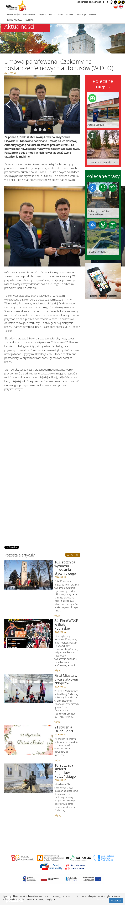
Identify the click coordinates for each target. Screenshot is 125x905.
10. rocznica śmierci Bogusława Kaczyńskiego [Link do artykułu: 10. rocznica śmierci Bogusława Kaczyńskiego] (65, 771)
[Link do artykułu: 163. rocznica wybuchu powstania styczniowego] (28, 575)
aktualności (13, 14)
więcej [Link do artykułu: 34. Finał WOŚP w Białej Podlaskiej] (57, 670)
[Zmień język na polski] (115, 6)
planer (69, 14)
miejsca (42, 14)
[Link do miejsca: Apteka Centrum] (103, 110)
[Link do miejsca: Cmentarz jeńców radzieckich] (103, 147)
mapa (60, 14)
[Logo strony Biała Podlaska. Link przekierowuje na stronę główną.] (16, 5)
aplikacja (81, 14)
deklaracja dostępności (89, 1)
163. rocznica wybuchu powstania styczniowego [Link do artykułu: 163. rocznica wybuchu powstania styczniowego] (65, 568)
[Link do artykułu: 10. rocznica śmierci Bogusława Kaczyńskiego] (28, 778)
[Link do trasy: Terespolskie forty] (103, 237)
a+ (104, 1)
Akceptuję (116, 900)
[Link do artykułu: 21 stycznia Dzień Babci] (28, 740)
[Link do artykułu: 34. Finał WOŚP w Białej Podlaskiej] (28, 633)
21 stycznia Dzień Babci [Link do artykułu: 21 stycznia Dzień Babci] (63, 729)
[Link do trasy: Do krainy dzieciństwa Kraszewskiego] (103, 200)
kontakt (30, 19)
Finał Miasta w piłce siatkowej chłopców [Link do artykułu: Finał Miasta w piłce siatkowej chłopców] (66, 679)
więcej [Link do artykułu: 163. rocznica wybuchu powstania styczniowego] (57, 615)
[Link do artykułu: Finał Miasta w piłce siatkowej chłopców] (28, 688)
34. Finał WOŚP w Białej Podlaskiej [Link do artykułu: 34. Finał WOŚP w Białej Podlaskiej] (66, 624)
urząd (92, 14)
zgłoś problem (14, 19)
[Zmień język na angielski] (121, 6)
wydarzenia (29, 14)
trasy (52, 14)
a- (108, 1)
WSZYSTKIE (73, 554)
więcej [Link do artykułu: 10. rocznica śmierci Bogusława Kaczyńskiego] (57, 815)
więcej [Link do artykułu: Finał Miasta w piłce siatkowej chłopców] (57, 721)
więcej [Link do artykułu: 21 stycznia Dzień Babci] (57, 760)
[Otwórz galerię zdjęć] (42, 104)
